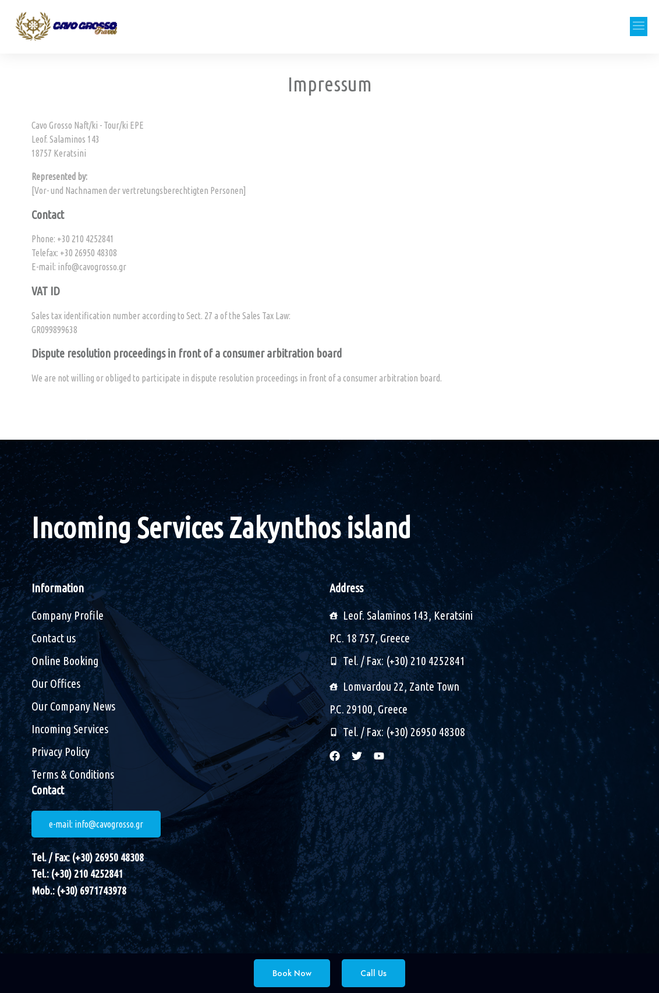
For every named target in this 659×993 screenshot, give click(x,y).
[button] (638, 26)
